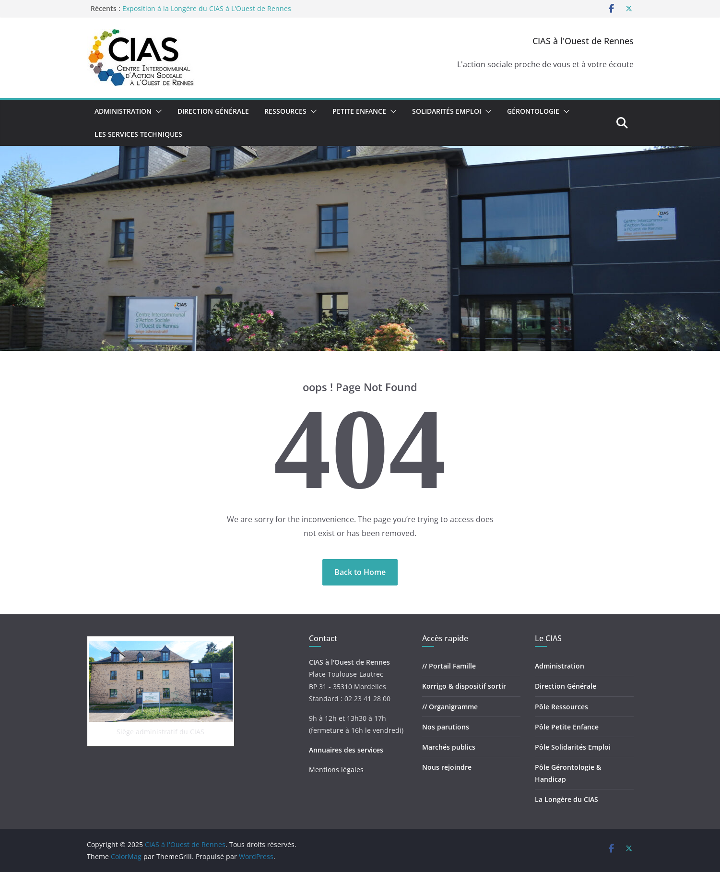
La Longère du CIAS (566, 799)
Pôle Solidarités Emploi (573, 747)
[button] (157, 111)
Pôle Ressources (561, 706)
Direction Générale (213, 111)
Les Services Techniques (138, 134)
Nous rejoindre (447, 767)
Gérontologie (533, 111)
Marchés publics (448, 747)
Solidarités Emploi (446, 111)
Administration (123, 111)
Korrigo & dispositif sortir (464, 686)
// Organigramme (450, 706)
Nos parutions (445, 726)
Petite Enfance (359, 111)
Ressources (285, 111)
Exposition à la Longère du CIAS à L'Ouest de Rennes (206, 8)
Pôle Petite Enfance (567, 726)
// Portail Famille (449, 665)
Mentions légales (336, 769)
